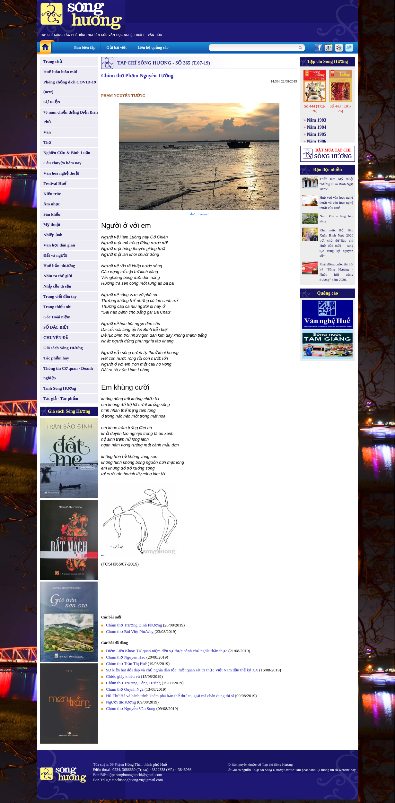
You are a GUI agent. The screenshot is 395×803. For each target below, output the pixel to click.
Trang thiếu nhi (57, 306)
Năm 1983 (316, 120)
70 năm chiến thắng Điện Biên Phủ (70, 117)
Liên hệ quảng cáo (152, 47)
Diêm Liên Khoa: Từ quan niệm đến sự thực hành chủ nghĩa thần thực (166, 650)
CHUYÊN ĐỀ (55, 337)
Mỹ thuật (51, 224)
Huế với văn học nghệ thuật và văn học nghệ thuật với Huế (336, 202)
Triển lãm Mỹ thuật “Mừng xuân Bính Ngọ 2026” (336, 184)
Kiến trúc (52, 193)
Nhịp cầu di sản (57, 286)
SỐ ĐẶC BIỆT (56, 327)
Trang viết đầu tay (60, 296)
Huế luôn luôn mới (60, 71)
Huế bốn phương (59, 265)
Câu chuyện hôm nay (62, 162)
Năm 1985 (316, 134)
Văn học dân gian (59, 245)
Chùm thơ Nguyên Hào (125, 657)
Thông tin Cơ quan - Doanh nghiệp (68, 373)
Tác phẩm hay (56, 358)
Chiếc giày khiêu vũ (123, 676)
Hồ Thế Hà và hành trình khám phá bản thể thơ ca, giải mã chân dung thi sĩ (170, 695)
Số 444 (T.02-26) (314, 108)
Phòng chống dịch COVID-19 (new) (69, 87)
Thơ (47, 142)
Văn (47, 132)
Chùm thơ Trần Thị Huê (126, 663)
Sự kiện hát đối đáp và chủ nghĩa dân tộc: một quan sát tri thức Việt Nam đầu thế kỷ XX (182, 670)
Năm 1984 (316, 127)
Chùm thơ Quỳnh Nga (125, 689)
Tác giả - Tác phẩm (60, 398)
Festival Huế (54, 183)
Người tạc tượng (121, 702)
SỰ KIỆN (51, 101)
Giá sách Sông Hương (63, 347)
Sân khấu (51, 214)
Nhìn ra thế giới (57, 275)
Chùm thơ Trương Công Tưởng (133, 682)
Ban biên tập (84, 47)
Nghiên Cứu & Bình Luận (66, 152)
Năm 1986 (316, 141)
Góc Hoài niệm (56, 317)
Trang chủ (52, 61)
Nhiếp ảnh (52, 234)
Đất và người (55, 255)
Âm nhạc (51, 204)
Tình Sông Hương (59, 388)
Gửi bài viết (116, 47)
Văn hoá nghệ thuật (61, 173)
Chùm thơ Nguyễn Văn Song (130, 708)
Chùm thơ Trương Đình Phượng (134, 625)
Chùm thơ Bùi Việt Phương (130, 631)
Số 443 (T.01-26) (340, 108)
